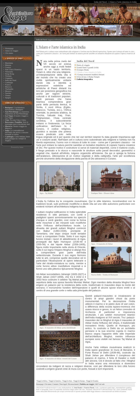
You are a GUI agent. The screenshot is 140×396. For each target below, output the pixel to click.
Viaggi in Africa (41, 381)
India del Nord (10, 80)
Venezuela (9, 72)
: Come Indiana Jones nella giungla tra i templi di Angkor (17, 139)
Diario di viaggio (83, 65)
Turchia (8, 93)
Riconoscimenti (73, 384)
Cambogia (9, 82)
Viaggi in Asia (67, 381)
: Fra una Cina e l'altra (15, 120)
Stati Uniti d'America (13, 70)
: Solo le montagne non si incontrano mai (17, 123)
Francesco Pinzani (89, 388)
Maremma (9, 63)
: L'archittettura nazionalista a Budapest (14, 109)
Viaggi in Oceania (92, 381)
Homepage (9, 48)
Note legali (63, 384)
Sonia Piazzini (78, 388)
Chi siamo (9, 53)
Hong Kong (9, 74)
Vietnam (8, 76)
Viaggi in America (55, 381)
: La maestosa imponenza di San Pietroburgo (17, 113)
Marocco (8, 87)
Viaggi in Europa (79, 381)
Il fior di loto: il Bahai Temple (88, 77)
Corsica (8, 67)
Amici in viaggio (11, 51)
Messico (8, 91)
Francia (8, 85)
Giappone (8, 78)
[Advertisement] (105, 108)
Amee (21, 147)
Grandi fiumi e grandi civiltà (87, 68)
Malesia (8, 65)
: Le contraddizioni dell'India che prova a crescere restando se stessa (16, 132)
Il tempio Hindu (83, 70)
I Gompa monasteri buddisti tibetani (90, 75)
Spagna (8, 98)
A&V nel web (99, 384)
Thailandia (9, 89)
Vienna (7, 95)
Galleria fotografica (85, 79)
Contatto (55, 384)
